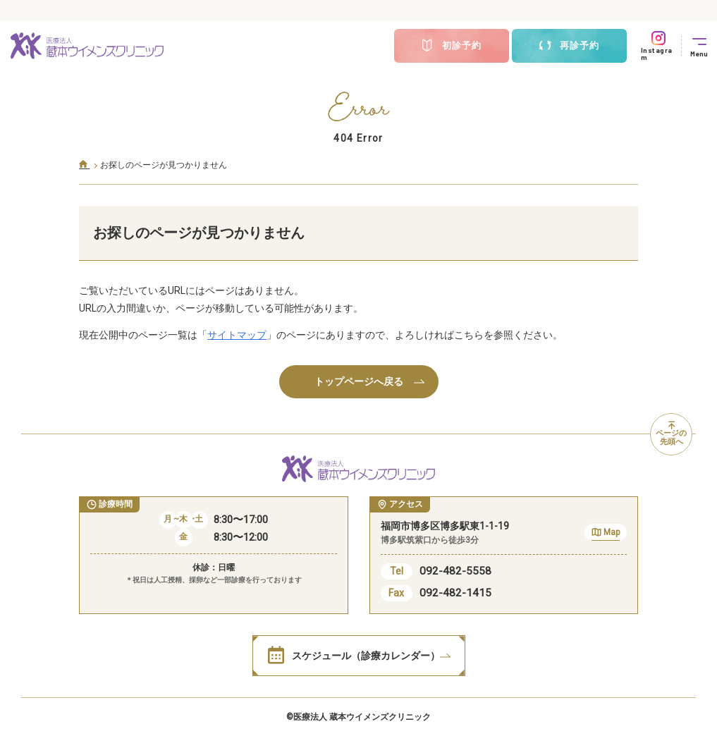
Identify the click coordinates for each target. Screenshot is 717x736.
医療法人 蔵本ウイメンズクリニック (362, 717)
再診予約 (569, 45)
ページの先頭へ (671, 434)
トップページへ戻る (369, 381)
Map (606, 534)
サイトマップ (236, 335)
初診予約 (451, 45)
